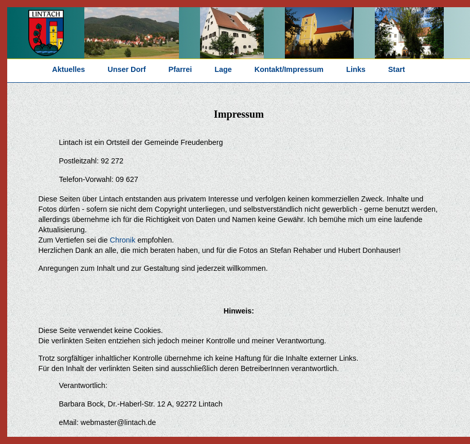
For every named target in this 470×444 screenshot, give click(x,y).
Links (356, 69)
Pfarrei (180, 69)
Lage (223, 69)
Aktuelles (68, 69)
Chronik (123, 240)
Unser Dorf (126, 69)
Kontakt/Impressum (289, 69)
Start (396, 69)
